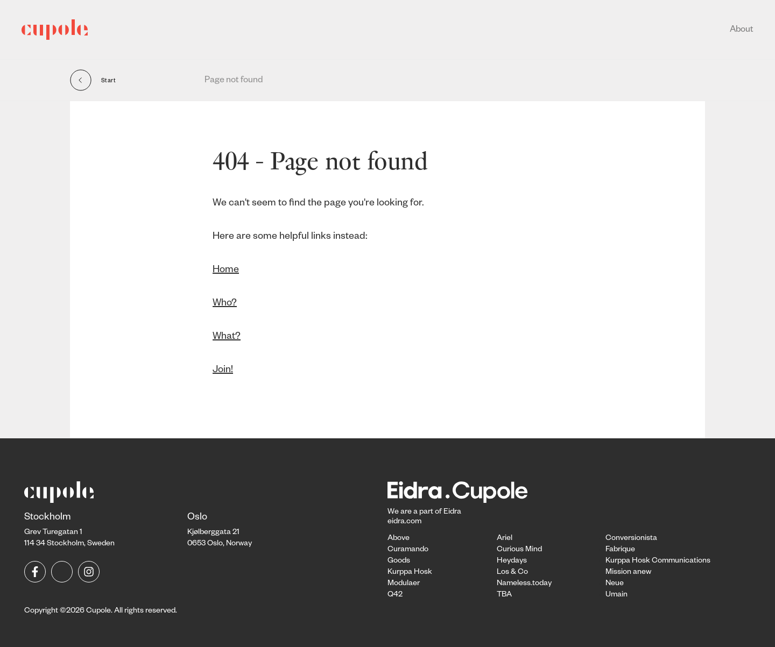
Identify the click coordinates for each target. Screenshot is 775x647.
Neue (614, 584)
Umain (616, 595)
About (741, 30)
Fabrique (620, 550)
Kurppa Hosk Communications (657, 561)
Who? (225, 303)
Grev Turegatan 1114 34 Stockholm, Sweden (69, 531)
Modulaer (404, 584)
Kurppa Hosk (410, 572)
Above (399, 539)
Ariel (504, 539)
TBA (504, 595)
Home (226, 270)
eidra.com (404, 522)
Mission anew (628, 572)
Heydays (512, 561)
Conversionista (631, 539)
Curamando (408, 550)
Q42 (395, 595)
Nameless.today (524, 584)
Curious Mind (519, 550)
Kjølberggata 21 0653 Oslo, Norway (219, 531)
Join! (223, 370)
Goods (399, 561)
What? (227, 337)
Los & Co (512, 572)
